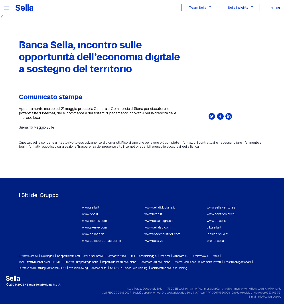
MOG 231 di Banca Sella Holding (129, 268)
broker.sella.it (217, 240)
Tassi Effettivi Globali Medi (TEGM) (39, 262)
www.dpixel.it (216, 221)
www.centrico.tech (221, 214)
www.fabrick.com (94, 221)
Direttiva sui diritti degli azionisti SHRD (42, 268)
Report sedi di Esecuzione (155, 262)
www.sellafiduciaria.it (159, 207)
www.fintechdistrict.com (162, 234)
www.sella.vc (153, 240)
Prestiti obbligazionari (237, 262)
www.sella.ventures (221, 207)
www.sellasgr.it (93, 234)
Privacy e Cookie (28, 256)
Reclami (165, 256)
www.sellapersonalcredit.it (101, 240)
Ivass (216, 256)
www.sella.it (90, 207)
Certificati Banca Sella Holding (169, 268)
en (278, 7)
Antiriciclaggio (147, 256)
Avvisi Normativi (93, 256)
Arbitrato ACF (201, 256)
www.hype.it (153, 214)
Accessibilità (98, 268)
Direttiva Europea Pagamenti (81, 262)
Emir (132, 256)
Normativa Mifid (116, 256)
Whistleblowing (78, 268)
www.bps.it (90, 214)
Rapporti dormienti (68, 256)
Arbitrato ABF (181, 256)
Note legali (47, 256)
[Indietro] (2, 17)
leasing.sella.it (217, 234)
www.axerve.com (94, 227)
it (272, 7)
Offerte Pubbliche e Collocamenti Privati (197, 262)
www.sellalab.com (157, 227)
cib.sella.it (214, 227)
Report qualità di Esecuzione (119, 262)
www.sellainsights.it (159, 221)
